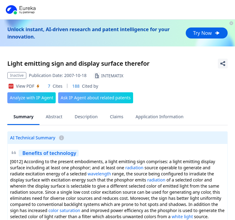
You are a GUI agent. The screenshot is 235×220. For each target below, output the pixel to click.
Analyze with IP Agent (31, 98)
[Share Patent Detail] (223, 63)
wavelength (99, 174)
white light (182, 216)
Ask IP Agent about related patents (96, 98)
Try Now (206, 33)
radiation (134, 167)
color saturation (64, 210)
